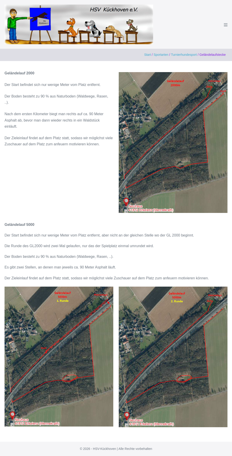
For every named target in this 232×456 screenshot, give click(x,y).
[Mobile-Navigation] (225, 25)
